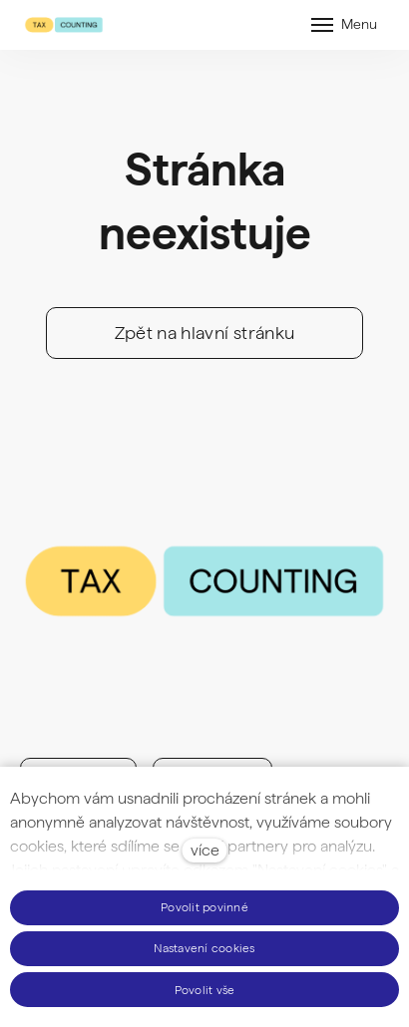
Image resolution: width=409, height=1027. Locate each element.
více (205, 850)
